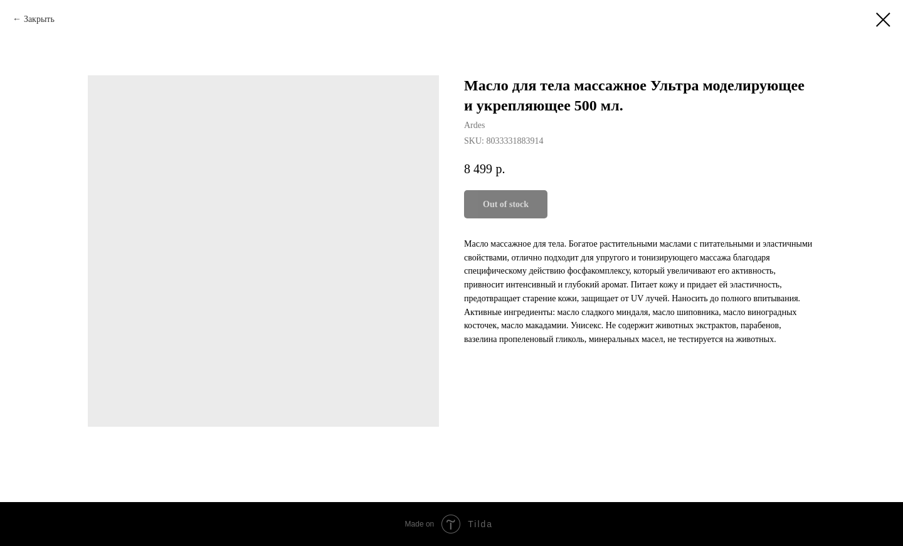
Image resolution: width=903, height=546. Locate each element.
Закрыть (39, 19)
